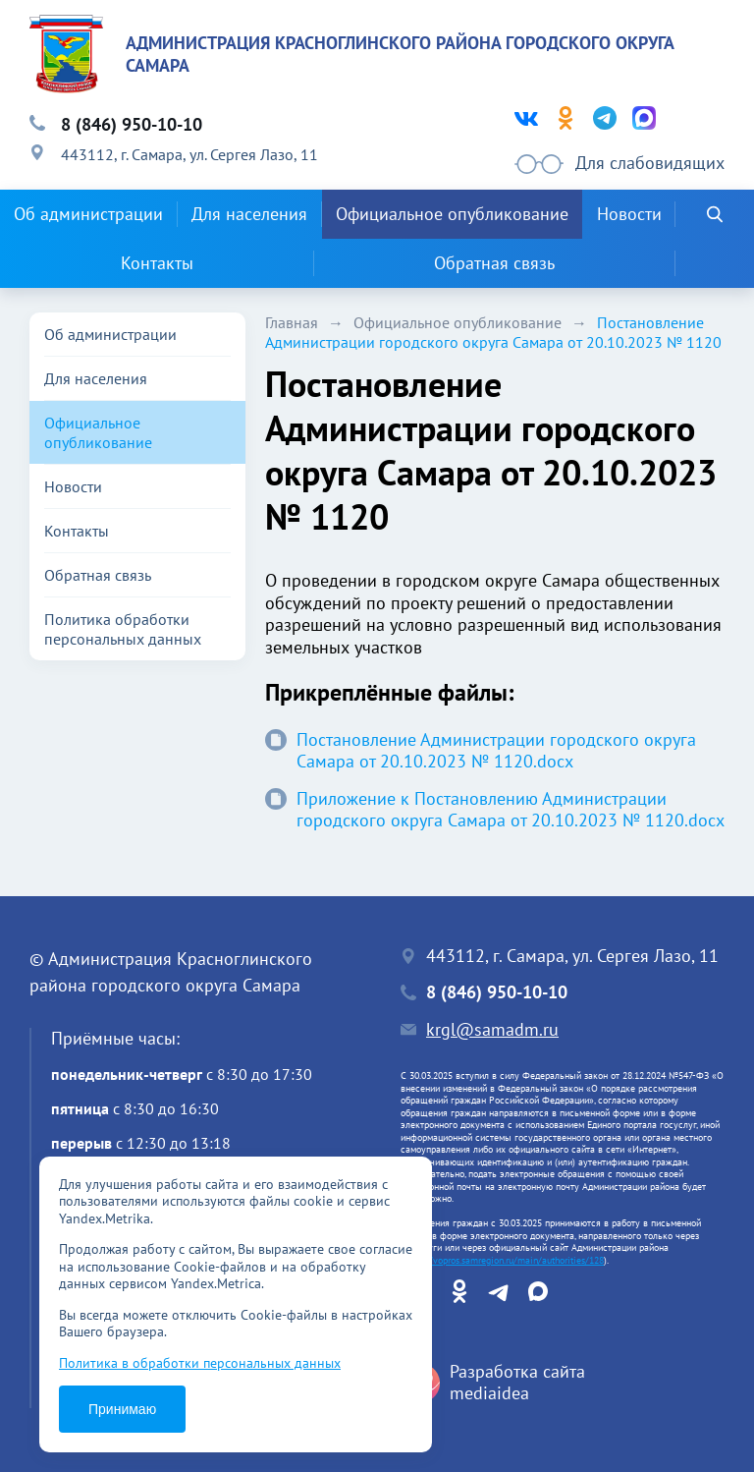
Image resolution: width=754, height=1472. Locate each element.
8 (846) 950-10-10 (131, 124)
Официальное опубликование (452, 213)
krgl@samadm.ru (492, 1030)
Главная (291, 322)
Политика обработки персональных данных (122, 629)
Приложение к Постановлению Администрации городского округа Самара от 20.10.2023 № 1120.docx (495, 810)
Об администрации (88, 213)
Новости (629, 213)
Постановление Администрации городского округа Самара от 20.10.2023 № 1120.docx (480, 751)
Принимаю (122, 1409)
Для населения (249, 213)
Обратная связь (494, 263)
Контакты (157, 263)
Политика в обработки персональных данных (200, 1363)
